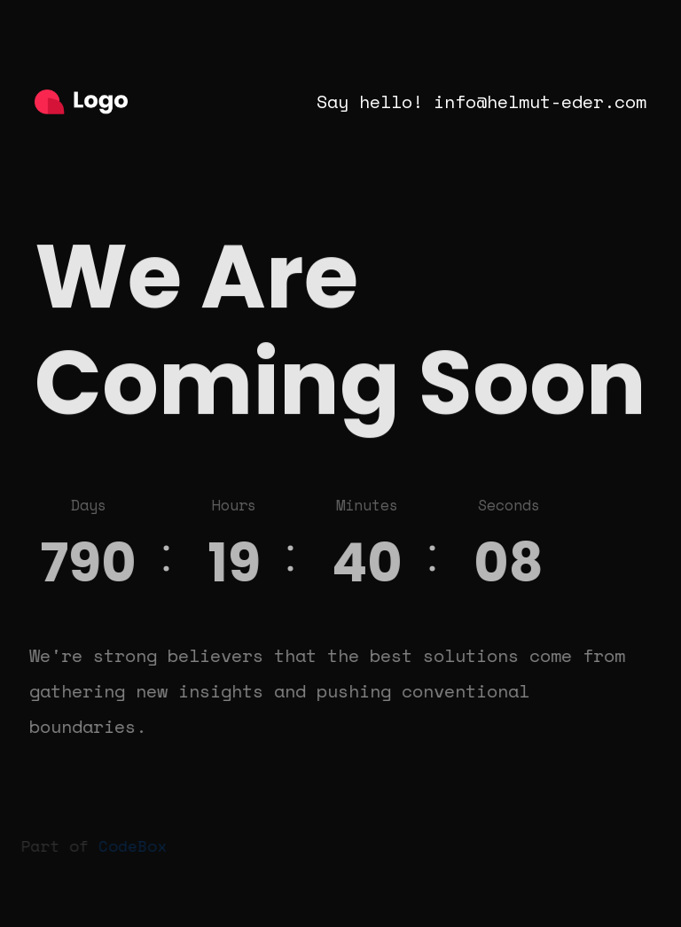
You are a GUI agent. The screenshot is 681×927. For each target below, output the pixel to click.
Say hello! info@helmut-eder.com (481, 101)
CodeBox (130, 845)
